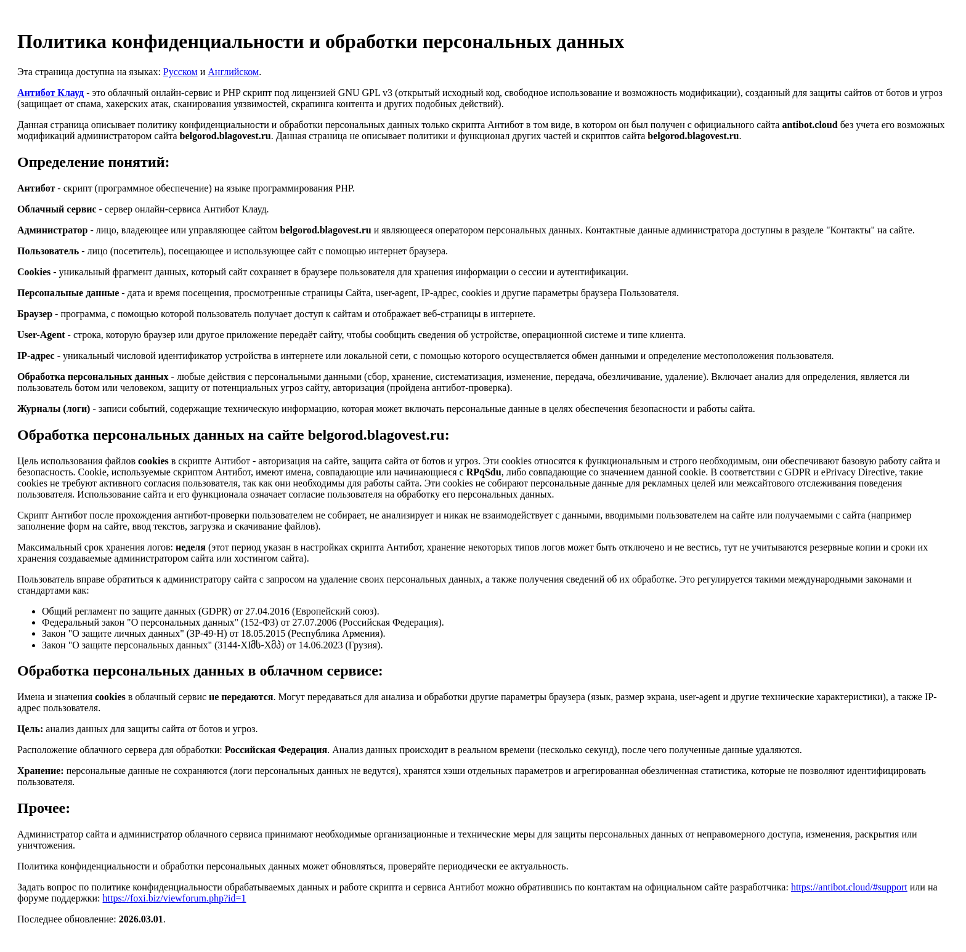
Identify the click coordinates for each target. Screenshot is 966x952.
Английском (233, 72)
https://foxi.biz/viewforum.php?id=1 (174, 898)
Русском (180, 72)
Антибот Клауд (50, 92)
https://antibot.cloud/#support (849, 887)
